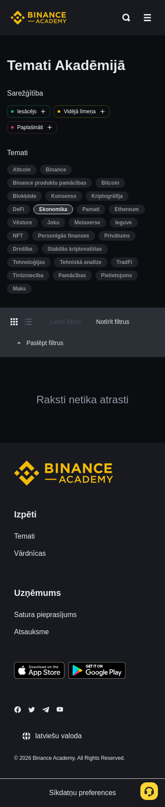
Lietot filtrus (65, 321)
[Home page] (38, 18)
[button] (147, 17)
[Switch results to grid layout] (14, 322)
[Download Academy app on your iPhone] (39, 671)
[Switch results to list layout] (28, 322)
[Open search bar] (124, 18)
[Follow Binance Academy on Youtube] (59, 709)
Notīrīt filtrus (112, 321)
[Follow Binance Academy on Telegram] (45, 710)
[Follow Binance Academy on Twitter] (31, 709)
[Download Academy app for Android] (96, 671)
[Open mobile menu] (147, 18)
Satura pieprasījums (45, 614)
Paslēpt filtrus (39, 342)
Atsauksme (31, 632)
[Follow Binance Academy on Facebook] (17, 709)
